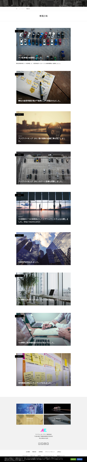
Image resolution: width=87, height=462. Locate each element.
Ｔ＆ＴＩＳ (32, 455)
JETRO (39, 455)
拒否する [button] (79, 459)
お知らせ (19, 31)
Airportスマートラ (61, 455)
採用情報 (41, 451)
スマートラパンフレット (49, 455)
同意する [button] (73, 459)
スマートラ (24, 455)
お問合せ (59, 451)
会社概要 (28, 451)
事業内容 (34, 451)
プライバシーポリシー (50, 451)
